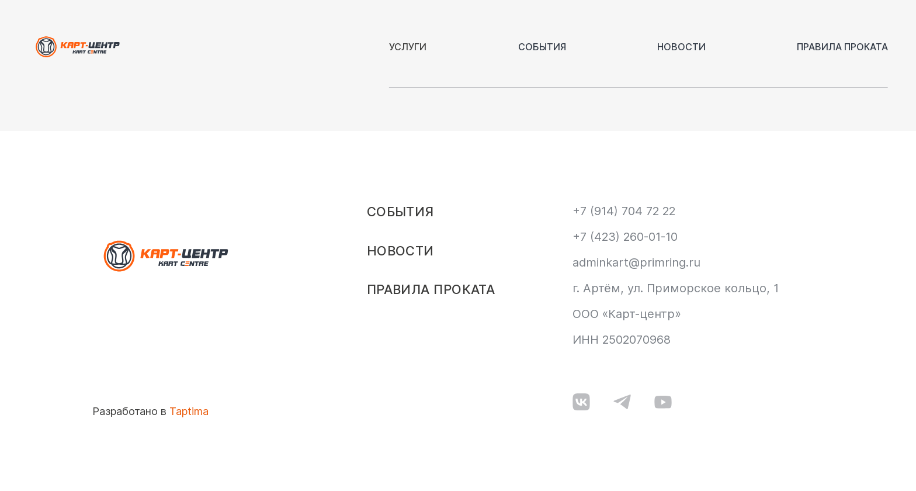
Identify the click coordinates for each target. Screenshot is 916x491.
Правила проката (842, 47)
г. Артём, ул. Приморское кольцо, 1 (675, 288)
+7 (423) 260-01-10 (625, 237)
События (542, 47)
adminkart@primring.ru (636, 262)
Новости (681, 47)
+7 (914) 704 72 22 (623, 211)
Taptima (189, 411)
